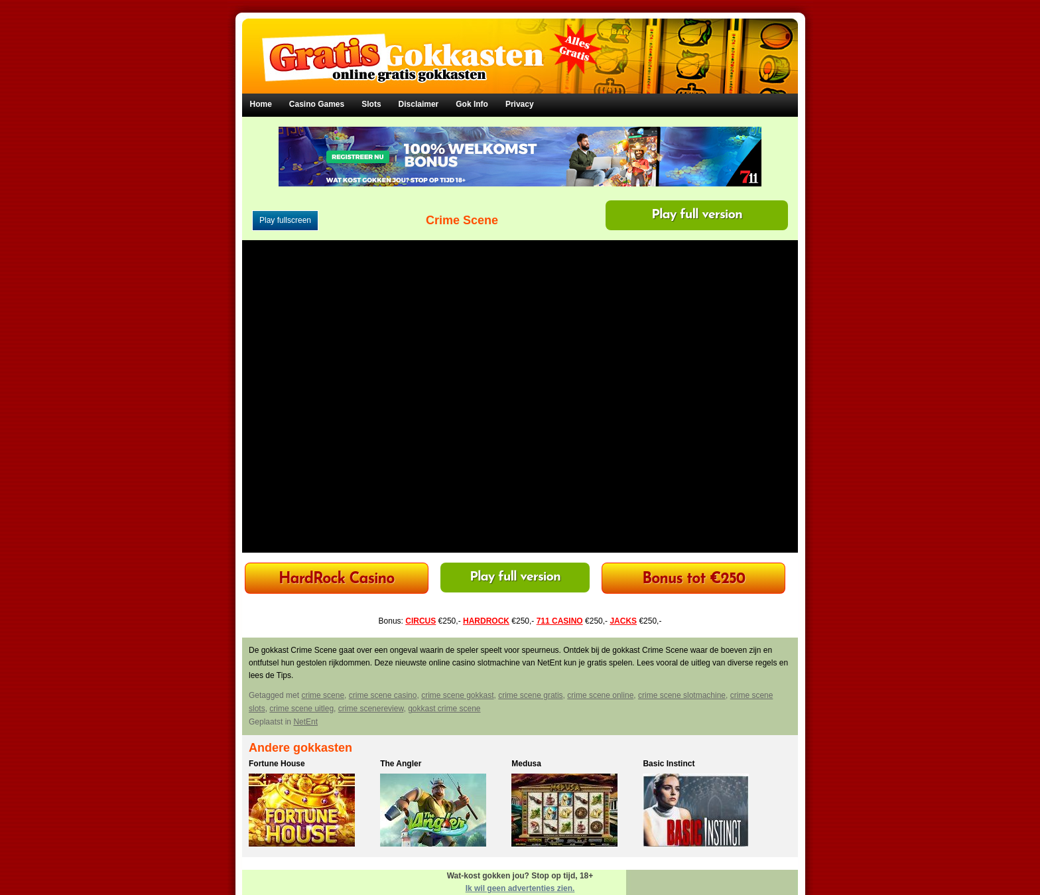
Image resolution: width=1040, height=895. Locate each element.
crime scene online (600, 695)
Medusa (526, 763)
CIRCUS (420, 621)
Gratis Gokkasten (520, 47)
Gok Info (472, 104)
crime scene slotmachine (682, 695)
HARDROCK (486, 621)
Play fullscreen (285, 220)
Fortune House (277, 763)
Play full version (696, 215)
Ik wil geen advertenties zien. (520, 888)
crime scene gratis (530, 695)
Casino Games (316, 104)
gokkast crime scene (444, 708)
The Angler (400, 763)
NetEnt (305, 721)
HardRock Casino (336, 579)
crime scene (322, 695)
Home (261, 104)
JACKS (623, 621)
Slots (371, 104)
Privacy (519, 104)
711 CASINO (560, 621)
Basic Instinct (668, 763)
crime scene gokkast (457, 695)
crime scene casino (383, 695)
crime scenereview (371, 708)
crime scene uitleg (301, 708)
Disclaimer (419, 104)
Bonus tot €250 (693, 579)
